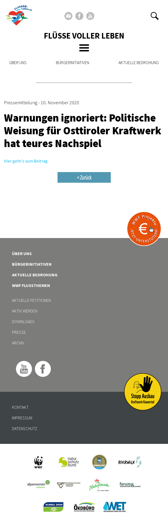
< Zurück (84, 177)
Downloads (23, 321)
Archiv (18, 342)
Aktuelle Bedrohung (138, 62)
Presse (19, 332)
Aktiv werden (24, 311)
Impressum (22, 417)
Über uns (18, 62)
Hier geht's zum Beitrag (26, 161)
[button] (155, 16)
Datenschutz (24, 428)
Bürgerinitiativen (72, 62)
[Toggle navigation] (84, 48)
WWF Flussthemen (31, 285)
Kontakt (20, 407)
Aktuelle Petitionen (31, 300)
